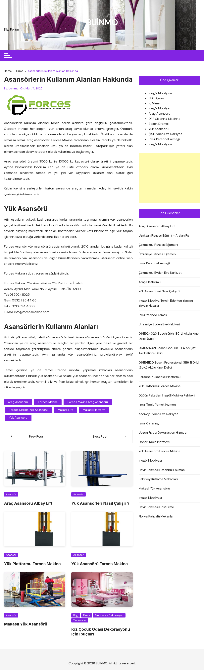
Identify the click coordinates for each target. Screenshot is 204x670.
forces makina (47, 402)
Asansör (11, 494)
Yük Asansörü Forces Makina (99, 563)
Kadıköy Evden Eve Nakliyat (158, 414)
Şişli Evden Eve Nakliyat (165, 134)
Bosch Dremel (159, 124)
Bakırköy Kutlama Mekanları (158, 479)
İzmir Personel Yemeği (164, 139)
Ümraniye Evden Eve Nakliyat (159, 324)
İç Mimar (155, 103)
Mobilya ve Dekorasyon (109, 615)
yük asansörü (18, 418)
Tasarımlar (79, 620)
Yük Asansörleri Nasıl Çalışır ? (100, 503)
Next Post (100, 436)
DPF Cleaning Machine (164, 119)
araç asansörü (18, 402)
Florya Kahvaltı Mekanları (156, 516)
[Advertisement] (169, 178)
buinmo (14, 88)
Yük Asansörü (159, 129)
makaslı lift (65, 410)
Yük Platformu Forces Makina (32, 563)
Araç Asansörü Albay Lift (28, 503)
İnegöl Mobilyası (160, 93)
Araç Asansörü (159, 113)
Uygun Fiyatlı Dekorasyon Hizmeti (162, 433)
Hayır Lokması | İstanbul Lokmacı (162, 470)
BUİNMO (102, 22)
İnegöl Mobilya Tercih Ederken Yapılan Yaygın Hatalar (166, 303)
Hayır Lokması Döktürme (156, 507)
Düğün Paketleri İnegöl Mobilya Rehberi (167, 395)
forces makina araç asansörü (87, 402)
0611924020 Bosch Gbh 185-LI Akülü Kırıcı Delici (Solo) (169, 336)
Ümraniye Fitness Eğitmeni (157, 254)
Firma (86, 615)
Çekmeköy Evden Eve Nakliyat (160, 273)
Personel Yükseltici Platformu (159, 377)
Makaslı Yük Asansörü (25, 624)
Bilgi (75, 615)
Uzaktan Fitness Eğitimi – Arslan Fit (164, 235)
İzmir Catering (149, 423)
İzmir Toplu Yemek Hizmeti (157, 405)
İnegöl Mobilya (159, 108)
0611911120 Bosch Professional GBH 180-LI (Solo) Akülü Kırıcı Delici (169, 365)
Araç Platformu (150, 282)
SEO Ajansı (156, 98)
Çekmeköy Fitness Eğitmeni (158, 245)
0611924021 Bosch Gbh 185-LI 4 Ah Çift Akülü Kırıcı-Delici (167, 350)
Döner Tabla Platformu (155, 442)
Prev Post (36, 436)
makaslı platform (94, 410)
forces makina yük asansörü (28, 410)
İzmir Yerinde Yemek (153, 315)
